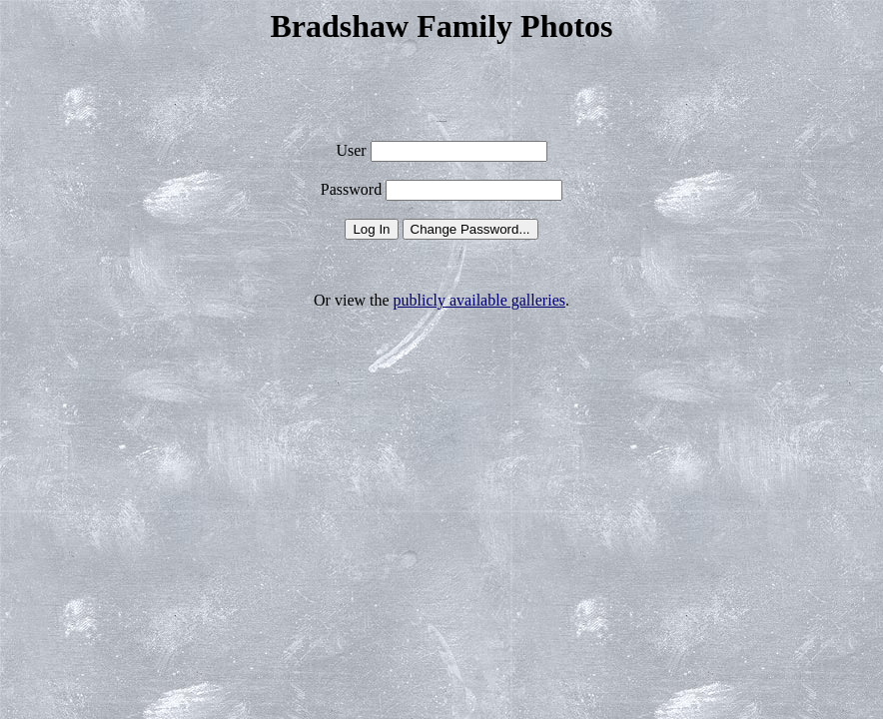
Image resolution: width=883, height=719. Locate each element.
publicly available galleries (479, 300)
